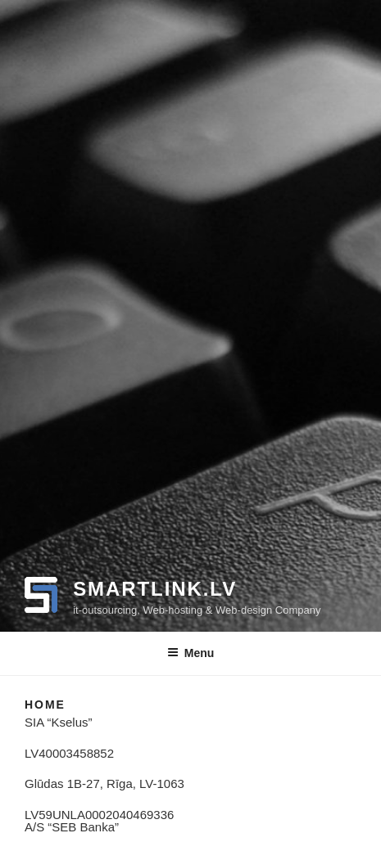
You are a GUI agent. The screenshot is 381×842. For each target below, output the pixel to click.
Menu (191, 653)
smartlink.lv (155, 589)
